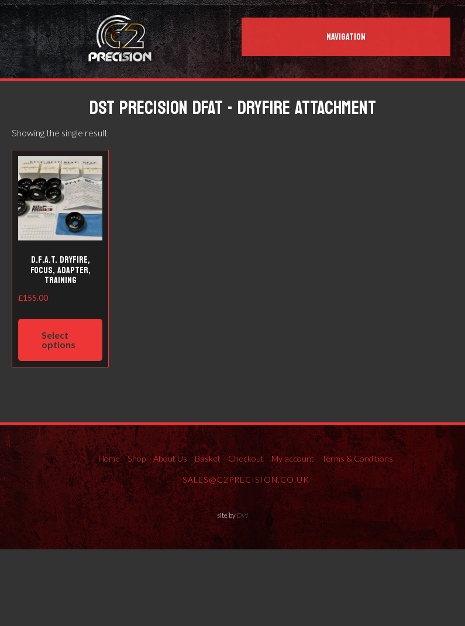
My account (292, 458)
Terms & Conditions (357, 458)
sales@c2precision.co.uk (245, 479)
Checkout (246, 458)
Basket (208, 458)
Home (109, 458)
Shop (137, 458)
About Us (170, 458)
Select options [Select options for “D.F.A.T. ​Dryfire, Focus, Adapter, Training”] (58, 339)
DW (242, 515)
